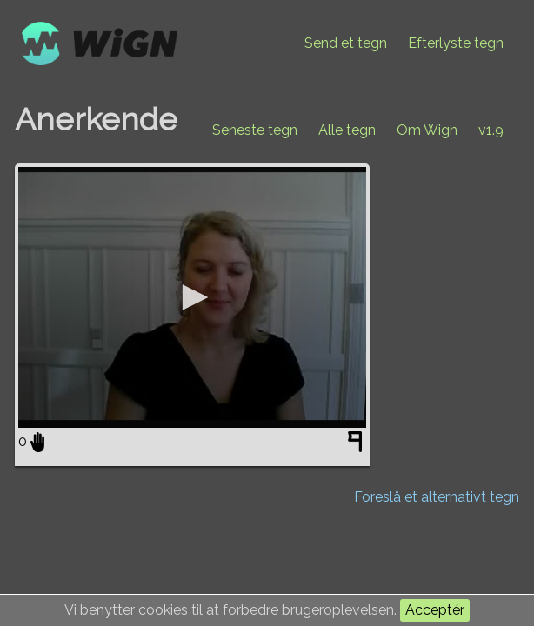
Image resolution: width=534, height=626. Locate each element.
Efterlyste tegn (456, 43)
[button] (192, 297)
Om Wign (427, 130)
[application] (192, 297)
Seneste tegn (254, 130)
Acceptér (434, 610)
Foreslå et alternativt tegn (436, 497)
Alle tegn (347, 130)
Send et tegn (345, 43)
